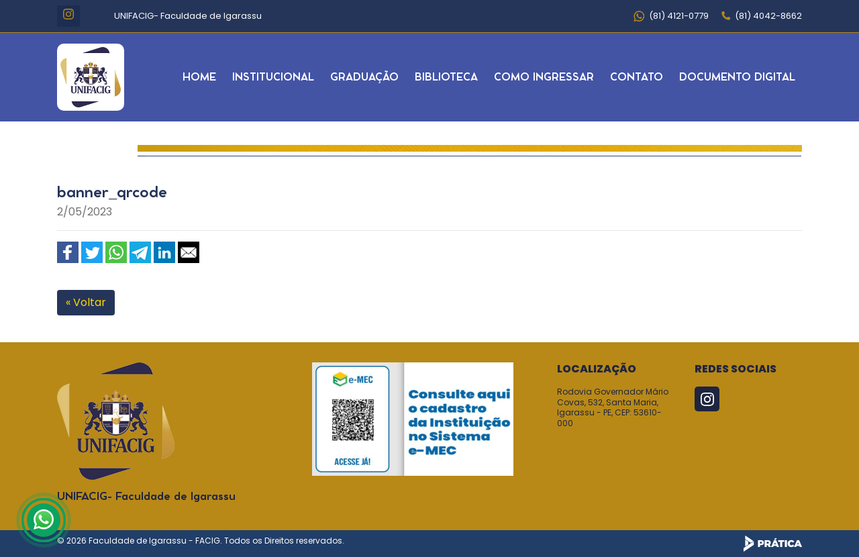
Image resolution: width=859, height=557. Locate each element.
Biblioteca (446, 77)
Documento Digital (737, 77)
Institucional (273, 77)
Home (199, 77)
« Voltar (86, 302)
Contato (636, 77)
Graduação (364, 77)
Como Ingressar (544, 77)
